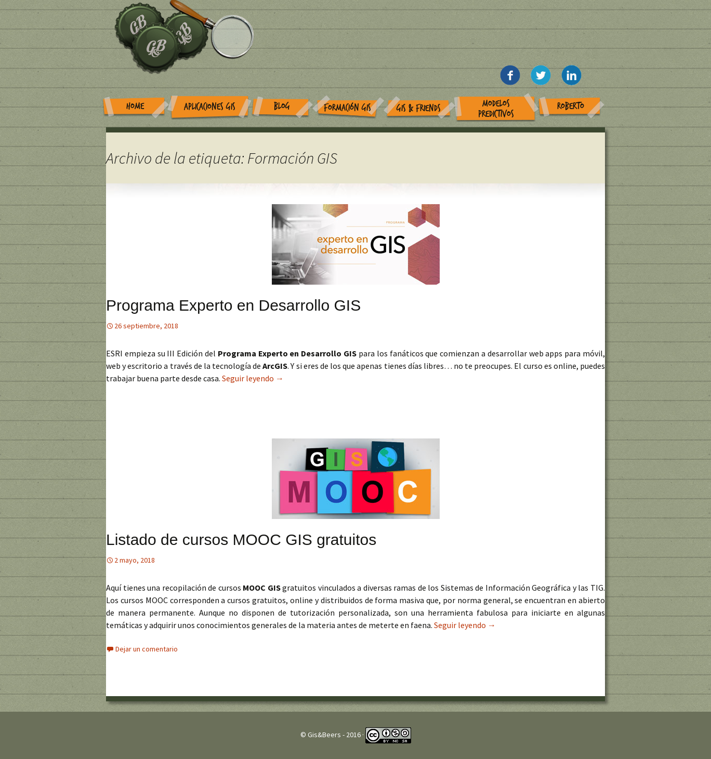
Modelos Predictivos (496, 108)
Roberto (570, 106)
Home (135, 106)
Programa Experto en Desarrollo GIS (233, 305)
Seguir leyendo (253, 378)
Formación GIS (347, 107)
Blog (282, 106)
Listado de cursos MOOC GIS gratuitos (241, 539)
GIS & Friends (419, 108)
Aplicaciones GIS (209, 106)
